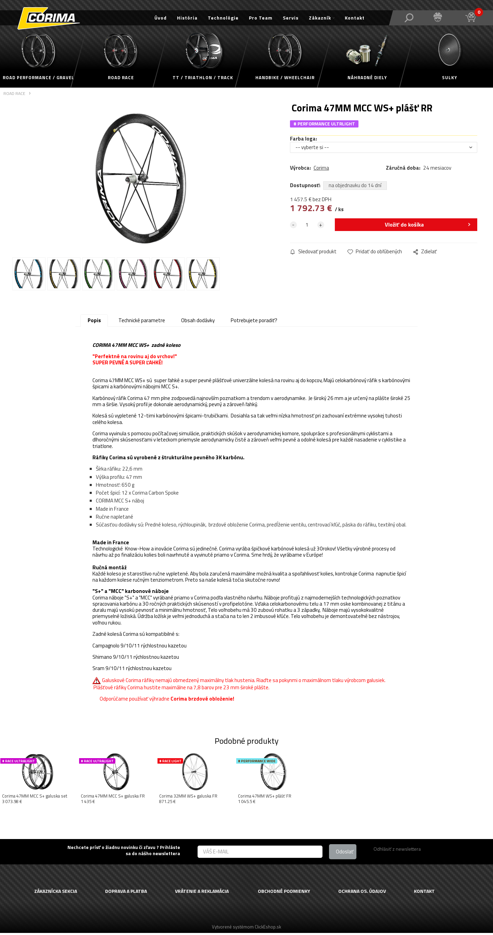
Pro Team (261, 17)
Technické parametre (141, 322)
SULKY (449, 77)
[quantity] (307, 225)
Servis (291, 17)
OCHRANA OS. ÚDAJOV (362, 893)
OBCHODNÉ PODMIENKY (284, 893)
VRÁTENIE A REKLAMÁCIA (202, 893)
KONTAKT (424, 893)
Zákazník (320, 17)
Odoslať (345, 853)
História (187, 17)
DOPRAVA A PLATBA (126, 893)
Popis (94, 322)
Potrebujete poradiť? (254, 322)
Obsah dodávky (198, 322)
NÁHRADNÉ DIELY (367, 77)
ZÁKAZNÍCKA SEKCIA (55, 893)
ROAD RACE (121, 77)
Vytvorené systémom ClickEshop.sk (246, 928)
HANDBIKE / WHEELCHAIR (285, 77)
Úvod (160, 17)
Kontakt (355, 17)
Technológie (223, 17)
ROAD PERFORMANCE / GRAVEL (38, 77)
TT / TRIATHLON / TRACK (203, 77)
